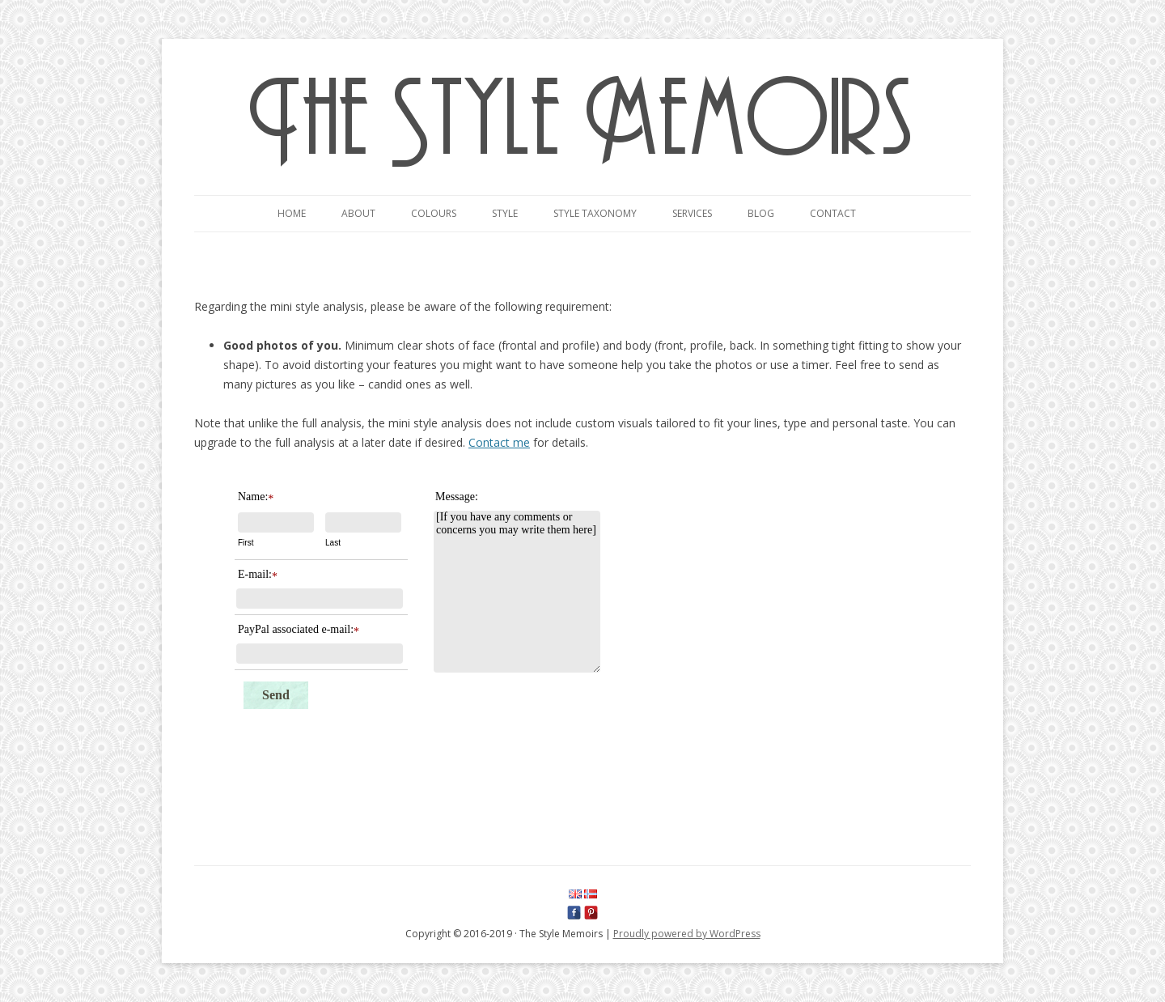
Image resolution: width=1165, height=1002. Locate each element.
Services (692, 213)
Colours (433, 213)
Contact (833, 213)
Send (276, 695)
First (245, 542)
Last (333, 542)
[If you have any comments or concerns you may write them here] (517, 592)
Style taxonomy (595, 213)
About (358, 213)
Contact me (499, 442)
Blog (761, 213)
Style (505, 213)
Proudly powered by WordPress (686, 933)
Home (291, 213)
